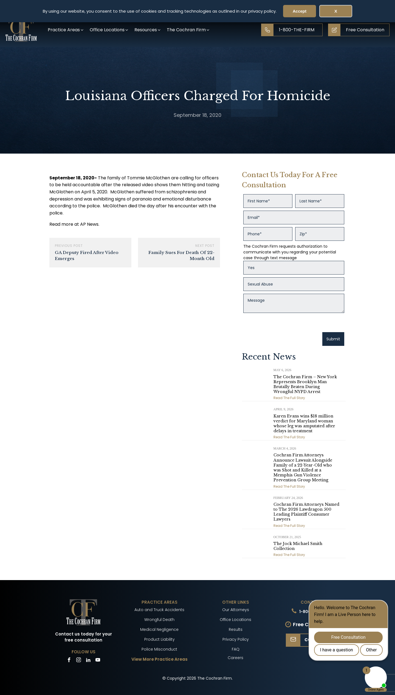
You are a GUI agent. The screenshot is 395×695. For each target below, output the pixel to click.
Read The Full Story (289, 397)
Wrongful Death (159, 619)
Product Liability (159, 639)
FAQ (235, 649)
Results (235, 629)
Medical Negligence (159, 629)
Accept (299, 11)
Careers (235, 657)
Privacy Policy (235, 639)
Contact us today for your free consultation (83, 637)
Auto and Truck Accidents (159, 609)
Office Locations (235, 619)
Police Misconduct (159, 649)
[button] (66, 30)
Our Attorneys (235, 609)
